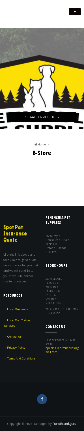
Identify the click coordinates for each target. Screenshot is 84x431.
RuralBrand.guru (64, 424)
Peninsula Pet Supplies (24, 9)
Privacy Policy (16, 347)
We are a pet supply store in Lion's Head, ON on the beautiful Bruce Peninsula (36, 17)
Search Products (42, 117)
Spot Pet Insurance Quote (15, 233)
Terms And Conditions (21, 358)
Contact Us (14, 336)
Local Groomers (17, 309)
